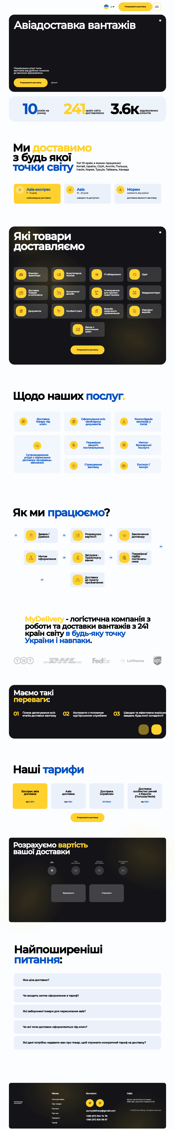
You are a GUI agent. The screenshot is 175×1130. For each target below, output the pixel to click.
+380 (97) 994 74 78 (96, 1117)
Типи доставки (58, 1100)
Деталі (55, 83)
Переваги (56, 1118)
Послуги (55, 1109)
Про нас (55, 1113)
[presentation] (156, 729)
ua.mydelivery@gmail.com (100, 1111)
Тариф (54, 1123)
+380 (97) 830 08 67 (96, 1120)
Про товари (56, 1104)
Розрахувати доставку (135, 7)
